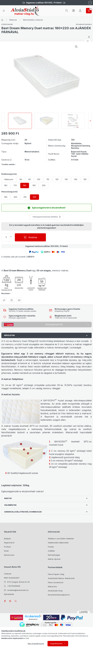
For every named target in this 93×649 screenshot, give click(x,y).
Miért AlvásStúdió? (12, 578)
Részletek (5, 293)
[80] (21, 179)
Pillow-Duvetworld (55, 582)
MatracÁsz (52, 586)
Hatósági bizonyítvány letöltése (45, 217)
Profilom (7, 547)
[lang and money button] (73, 10)
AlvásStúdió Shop (55, 591)
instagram (10, 601)
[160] (5, 185)
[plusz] (11, 236)
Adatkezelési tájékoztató (58, 543)
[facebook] (89, 37)
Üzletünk (7, 574)
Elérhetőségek (54, 555)
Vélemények (10, 505)
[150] (85, 179)
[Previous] (3, 121)
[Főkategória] (2, 20)
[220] (34, 197)
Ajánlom (19, 300)
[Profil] (80, 10)
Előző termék (8, 24)
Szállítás (51, 551)
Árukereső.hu (33, 619)
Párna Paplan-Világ (56, 574)
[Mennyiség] (6, 237)
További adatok (7, 164)
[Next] (90, 121)
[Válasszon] (8, 179)
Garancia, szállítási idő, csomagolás (23, 512)
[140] (75, 179)
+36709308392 (13, 586)
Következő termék (83, 24)
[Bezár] (90, 2)
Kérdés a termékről (11, 300)
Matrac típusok (54, 559)
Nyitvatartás (9, 594)
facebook (5, 601)
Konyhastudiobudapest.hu (59, 595)
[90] (30, 179)
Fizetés (51, 547)
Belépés (7, 538)
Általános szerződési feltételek (61, 538)
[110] (48, 179)
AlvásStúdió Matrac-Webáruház (61, 578)
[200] (43, 185)
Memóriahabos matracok (33, 20)
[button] (33, 251)
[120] (57, 179)
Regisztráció (9, 543)
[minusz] (11, 238)
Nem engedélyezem (36, 644)
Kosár (6, 551)
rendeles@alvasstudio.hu (17, 590)
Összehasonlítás (4, 300)
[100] (38, 179)
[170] (15, 185)
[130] (66, 179)
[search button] (66, 10)
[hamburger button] (3, 10)
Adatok (8, 498)
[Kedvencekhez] (87, 41)
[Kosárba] (30, 237)
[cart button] (89, 10)
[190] (34, 185)
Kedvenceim (9, 555)
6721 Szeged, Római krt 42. (18, 582)
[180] (24, 185)
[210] (25, 197)
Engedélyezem (56, 644)
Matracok (13, 20)
